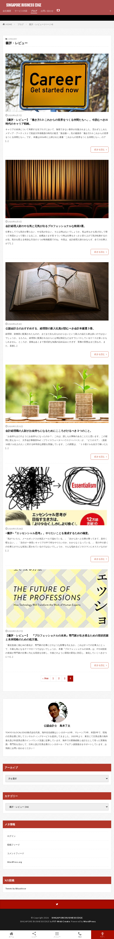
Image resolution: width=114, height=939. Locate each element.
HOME (9, 24)
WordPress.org (14, 862)
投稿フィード (13, 844)
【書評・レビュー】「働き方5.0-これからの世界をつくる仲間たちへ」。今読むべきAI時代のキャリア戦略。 (56, 121)
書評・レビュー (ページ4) (41, 24)
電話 (79, 935)
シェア (34, 935)
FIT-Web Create (61, 921)
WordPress (89, 921)
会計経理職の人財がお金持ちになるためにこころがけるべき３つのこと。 (49, 430)
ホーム (11, 935)
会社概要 (7, 11)
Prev (46, 678)
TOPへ (102, 935)
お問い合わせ (47, 11)
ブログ (34, 11)
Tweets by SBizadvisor (15, 888)
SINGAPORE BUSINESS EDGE (22, 5)
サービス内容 (21, 11)
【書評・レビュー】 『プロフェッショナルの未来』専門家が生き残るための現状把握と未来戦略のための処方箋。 (56, 637)
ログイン (11, 836)
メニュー (57, 935)
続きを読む (99, 149)
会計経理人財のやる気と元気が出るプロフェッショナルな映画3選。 (45, 226)
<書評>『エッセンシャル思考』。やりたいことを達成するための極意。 (47, 533)
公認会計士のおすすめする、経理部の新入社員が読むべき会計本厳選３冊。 (50, 328)
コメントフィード (15, 853)
